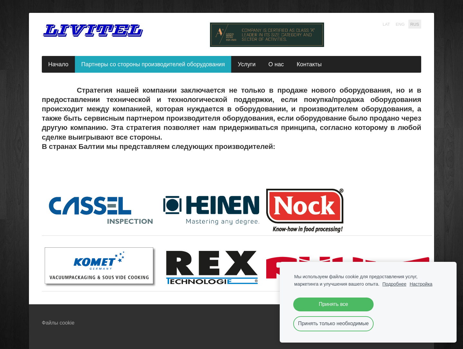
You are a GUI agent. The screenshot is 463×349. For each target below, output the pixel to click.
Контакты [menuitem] (309, 64)
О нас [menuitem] (276, 64)
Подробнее (394, 284)
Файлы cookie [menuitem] (58, 323)
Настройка (421, 284)
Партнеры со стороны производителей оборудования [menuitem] (153, 64)
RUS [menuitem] (414, 24)
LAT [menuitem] (386, 24)
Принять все (333, 304)
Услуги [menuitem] (246, 64)
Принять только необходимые (333, 323)
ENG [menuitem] (399, 24)
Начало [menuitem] (58, 64)
